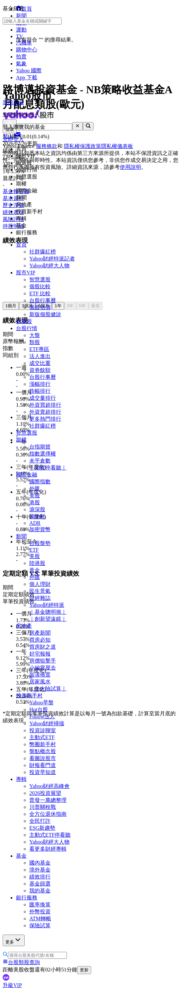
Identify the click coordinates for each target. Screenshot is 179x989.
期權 (21, 440)
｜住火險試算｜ (48, 688)
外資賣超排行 (45, 412)
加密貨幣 (40, 529)
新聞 (21, 536)
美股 (34, 495)
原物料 (37, 516)
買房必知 (40, 640)
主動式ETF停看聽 (50, 835)
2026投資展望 (45, 793)
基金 (21, 856)
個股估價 (40, 307)
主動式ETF (42, 737)
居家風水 (40, 681)
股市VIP (25, 272)
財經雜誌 (40, 598)
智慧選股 (40, 279)
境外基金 (40, 870)
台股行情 (26, 328)
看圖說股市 (42, 758)
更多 (13, 940)
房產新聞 (40, 633)
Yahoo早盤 (41, 702)
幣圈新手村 (42, 744)
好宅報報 (40, 654)
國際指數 (40, 481)
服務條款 (46, 146)
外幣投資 (40, 911)
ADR (35, 523)
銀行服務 (26, 897)
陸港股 (37, 563)
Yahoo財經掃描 (46, 723)
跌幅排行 (40, 391)
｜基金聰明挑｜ (48, 612)
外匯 (34, 488)
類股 (34, 342)
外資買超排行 (45, 405)
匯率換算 (40, 904)
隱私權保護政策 (82, 146)
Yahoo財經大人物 (49, 265)
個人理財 (40, 584)
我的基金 (40, 890)
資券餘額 (40, 370)
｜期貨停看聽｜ (48, 467)
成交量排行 (42, 398)
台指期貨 (40, 447)
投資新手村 (29, 695)
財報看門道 (42, 765)
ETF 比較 (40, 293)
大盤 (34, 335)
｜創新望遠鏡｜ (48, 619)
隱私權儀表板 (117, 146)
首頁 (21, 244)
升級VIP (12, 985)
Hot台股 (38, 709)
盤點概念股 (42, 751)
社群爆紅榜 (42, 251)
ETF (34, 550)
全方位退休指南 (48, 814)
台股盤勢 (40, 543)
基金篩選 (40, 883)
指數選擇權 (42, 454)
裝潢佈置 (40, 674)
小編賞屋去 (42, 668)
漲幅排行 (40, 384)
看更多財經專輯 (48, 849)
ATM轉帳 (40, 918)
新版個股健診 (45, 314)
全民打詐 (40, 821)
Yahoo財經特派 (46, 605)
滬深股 (37, 509)
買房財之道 (42, 647)
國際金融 (26, 474)
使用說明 (130, 167)
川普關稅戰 (42, 807)
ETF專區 (39, 349)
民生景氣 (40, 591)
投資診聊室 (42, 730)
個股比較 (40, 286)
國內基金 (40, 863)
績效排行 (40, 877)
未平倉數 (40, 460)
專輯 (21, 779)
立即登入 (13, 139)
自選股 (24, 321)
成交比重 (40, 363)
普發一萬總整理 (48, 800)
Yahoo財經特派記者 (52, 258)
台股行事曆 (42, 300)
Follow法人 (42, 716)
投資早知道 (42, 772)
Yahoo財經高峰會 (49, 786)
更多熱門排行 (45, 419)
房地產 (24, 626)
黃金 (34, 570)
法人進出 (40, 356)
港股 (34, 502)
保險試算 (40, 925)
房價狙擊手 (42, 661)
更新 (84, 969)
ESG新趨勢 (42, 828)
